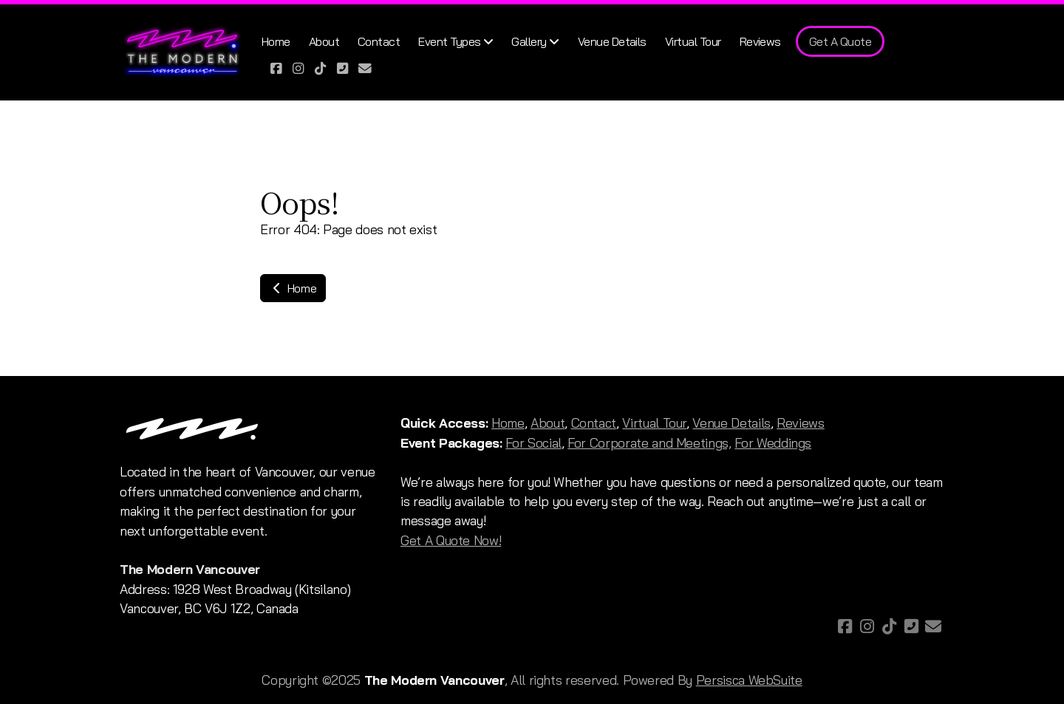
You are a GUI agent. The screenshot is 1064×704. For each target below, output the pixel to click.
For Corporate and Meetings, (649, 442)
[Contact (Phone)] (343, 68)
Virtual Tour (654, 422)
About (548, 422)
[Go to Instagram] (298, 68)
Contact (594, 422)
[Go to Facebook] (276, 68)
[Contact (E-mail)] (365, 68)
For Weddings (772, 442)
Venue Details (731, 422)
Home (293, 288)
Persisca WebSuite (749, 679)
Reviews (801, 422)
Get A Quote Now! (450, 540)
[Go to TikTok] (321, 68)
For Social (533, 442)
